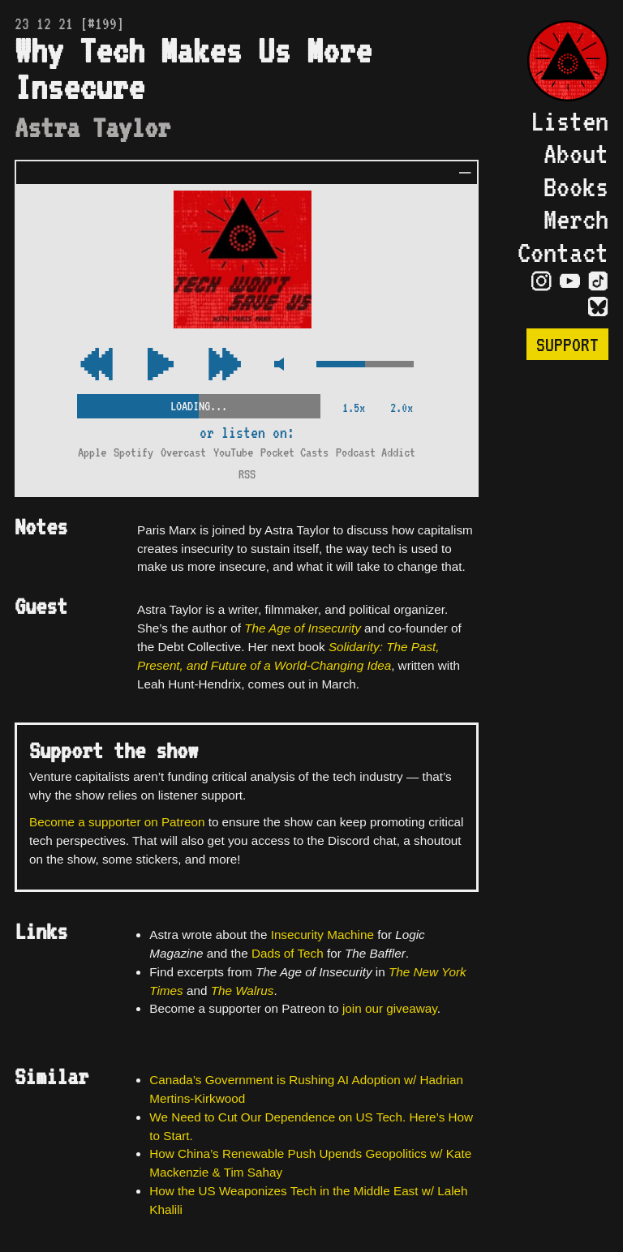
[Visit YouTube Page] (570, 281)
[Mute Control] (278, 365)
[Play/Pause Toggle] (160, 365)
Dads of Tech (287, 953)
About (576, 153)
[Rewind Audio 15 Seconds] (224, 365)
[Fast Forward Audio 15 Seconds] (96, 365)
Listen (569, 121)
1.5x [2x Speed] (353, 407)
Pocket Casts (294, 452)
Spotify (133, 452)
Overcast (183, 452)
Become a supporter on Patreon (116, 822)
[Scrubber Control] (198, 403)
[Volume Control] (365, 365)
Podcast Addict (375, 452)
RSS (247, 474)
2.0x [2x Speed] (401, 407)
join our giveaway (389, 1008)
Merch (576, 219)
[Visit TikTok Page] (598, 281)
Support (567, 344)
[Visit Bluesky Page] (598, 307)
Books (576, 186)
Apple (92, 452)
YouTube (233, 452)
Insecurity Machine (322, 934)
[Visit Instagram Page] (541, 281)
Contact (563, 252)
